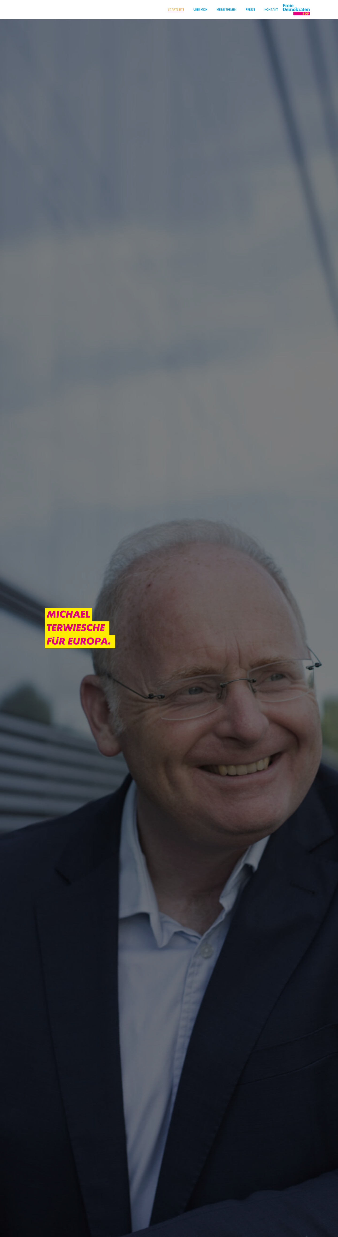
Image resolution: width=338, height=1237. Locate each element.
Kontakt (269, 9)
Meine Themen (224, 9)
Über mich (198, 9)
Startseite (174, 9)
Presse (248, 9)
